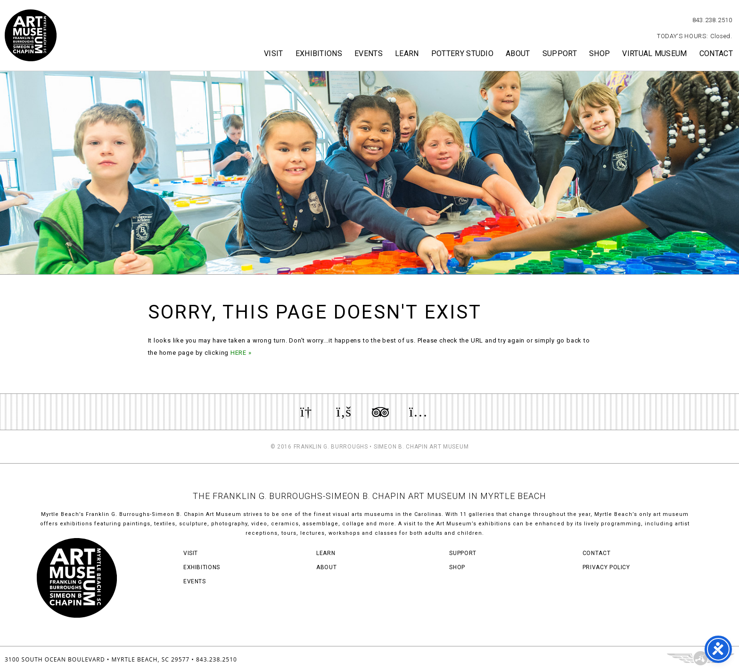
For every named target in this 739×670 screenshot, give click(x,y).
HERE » (241, 352)
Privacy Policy (606, 567)
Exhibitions (319, 53)
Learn (407, 53)
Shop (599, 53)
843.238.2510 (712, 20)
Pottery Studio (462, 53)
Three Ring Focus (700, 658)
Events (368, 53)
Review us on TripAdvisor (380, 411)
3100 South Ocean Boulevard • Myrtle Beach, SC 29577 (97, 659)
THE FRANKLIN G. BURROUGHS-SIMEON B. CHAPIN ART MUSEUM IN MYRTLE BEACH (369, 496)
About (518, 53)
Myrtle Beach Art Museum (31, 35)
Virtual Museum (654, 53)
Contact (716, 53)
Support (559, 53)
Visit (273, 53)
